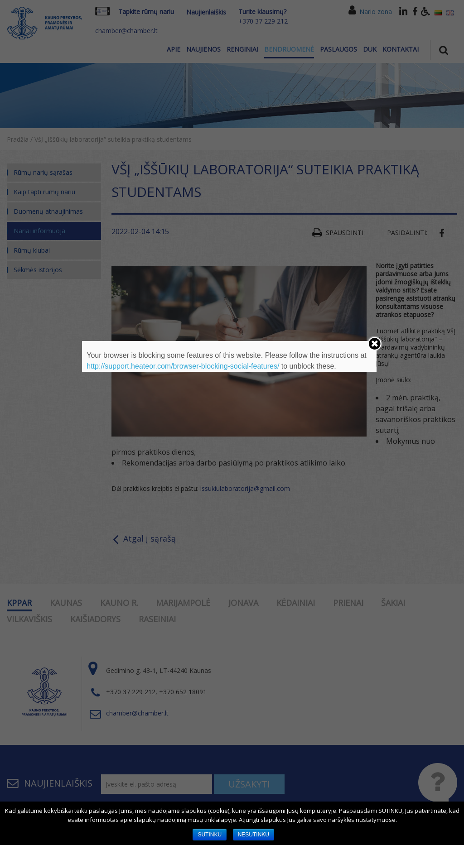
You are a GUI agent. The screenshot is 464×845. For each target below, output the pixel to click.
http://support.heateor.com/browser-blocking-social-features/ (183, 366)
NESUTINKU (253, 834)
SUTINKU (210, 834)
